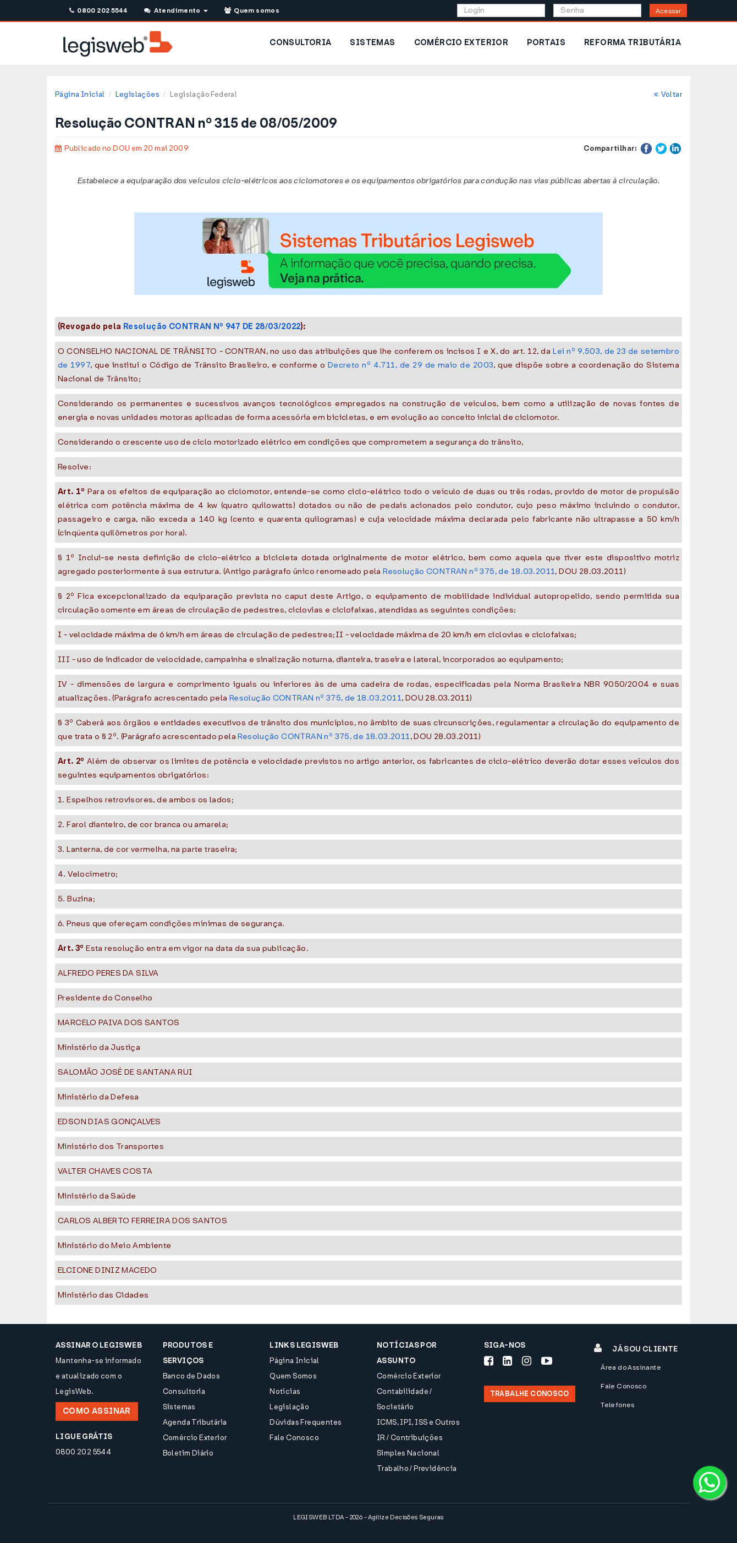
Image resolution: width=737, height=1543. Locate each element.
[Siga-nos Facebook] (488, 1361)
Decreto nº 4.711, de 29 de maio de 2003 (410, 365)
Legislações (138, 94)
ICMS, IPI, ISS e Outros (418, 1422)
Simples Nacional (408, 1453)
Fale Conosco (294, 1437)
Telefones (618, 1404)
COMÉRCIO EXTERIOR (461, 42)
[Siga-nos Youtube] (546, 1361)
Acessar (668, 11)
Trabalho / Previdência (417, 1468)
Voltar (668, 94)
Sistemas (179, 1406)
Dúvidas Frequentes (306, 1422)
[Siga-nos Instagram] (526, 1361)
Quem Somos (293, 1376)
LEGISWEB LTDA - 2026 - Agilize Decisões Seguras (368, 1517)
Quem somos (251, 10)
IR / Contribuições (410, 1437)
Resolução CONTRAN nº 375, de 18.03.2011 (469, 571)
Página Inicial (80, 94)
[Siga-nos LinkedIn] (507, 1361)
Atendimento (175, 10)
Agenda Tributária (195, 1422)
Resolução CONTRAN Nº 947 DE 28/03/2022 (212, 326)
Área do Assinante (631, 1367)
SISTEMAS (372, 42)
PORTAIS (546, 42)
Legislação (289, 1406)
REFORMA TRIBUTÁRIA (632, 42)
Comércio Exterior (195, 1437)
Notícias (285, 1391)
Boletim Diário (188, 1453)
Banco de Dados (191, 1376)
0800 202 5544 (98, 10)
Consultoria (184, 1391)
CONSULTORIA (300, 42)
